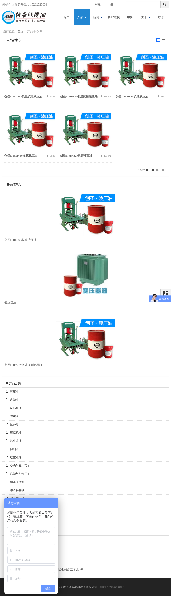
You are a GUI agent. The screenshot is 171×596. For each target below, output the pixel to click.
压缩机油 (14, 432)
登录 (97, 4)
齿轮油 (12, 399)
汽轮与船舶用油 (18, 473)
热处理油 (14, 441)
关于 (145, 17)
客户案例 (114, 17)
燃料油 (12, 506)
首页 (66, 17)
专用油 (12, 515)
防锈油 (12, 416)
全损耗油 (14, 408)
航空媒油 (14, 457)
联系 (161, 17)
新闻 (97, 17)
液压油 (12, 391)
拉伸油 (12, 424)
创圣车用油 (15, 498)
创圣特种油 (15, 490)
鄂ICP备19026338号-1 (112, 587)
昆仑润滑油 (15, 531)
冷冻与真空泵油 (18, 465)
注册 (110, 4)
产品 (82, 17)
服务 (130, 17)
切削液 (12, 449)
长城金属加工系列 (19, 523)
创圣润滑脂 (15, 482)
